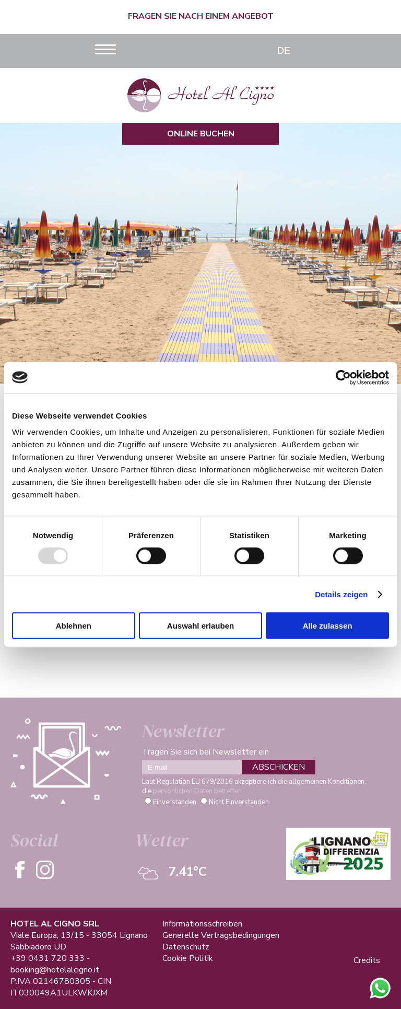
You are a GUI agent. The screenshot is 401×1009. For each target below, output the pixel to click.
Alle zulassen (327, 625)
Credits (366, 960)
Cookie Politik (187, 958)
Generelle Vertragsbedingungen (220, 935)
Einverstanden (174, 802)
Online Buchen (200, 134)
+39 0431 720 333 (47, 958)
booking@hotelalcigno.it (54, 970)
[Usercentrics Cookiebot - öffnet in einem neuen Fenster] (343, 377)
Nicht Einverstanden (239, 802)
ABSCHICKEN (278, 767)
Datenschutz (185, 947)
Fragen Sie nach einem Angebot (201, 16)
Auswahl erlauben (200, 625)
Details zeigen (341, 593)
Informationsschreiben (202, 924)
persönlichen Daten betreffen (197, 791)
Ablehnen (73, 625)
